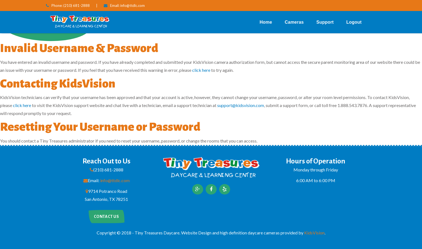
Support (325, 22)
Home (266, 22)
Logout (353, 22)
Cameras (294, 22)
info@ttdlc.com (132, 5)
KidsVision (314, 232)
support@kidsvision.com (240, 105)
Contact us (106, 216)
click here (201, 70)
